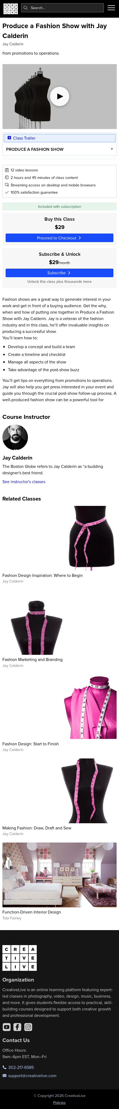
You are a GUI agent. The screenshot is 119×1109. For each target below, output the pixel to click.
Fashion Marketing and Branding (32, 659)
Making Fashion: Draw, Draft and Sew (36, 828)
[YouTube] (6, 1027)
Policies (59, 1102)
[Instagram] (28, 1027)
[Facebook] (17, 1027)
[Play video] (60, 96)
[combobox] (62, 7)
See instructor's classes (23, 481)
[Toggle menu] (111, 7)
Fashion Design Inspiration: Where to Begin (42, 575)
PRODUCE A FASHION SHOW (34, 149)
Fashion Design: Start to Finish (30, 744)
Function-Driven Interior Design (31, 912)
